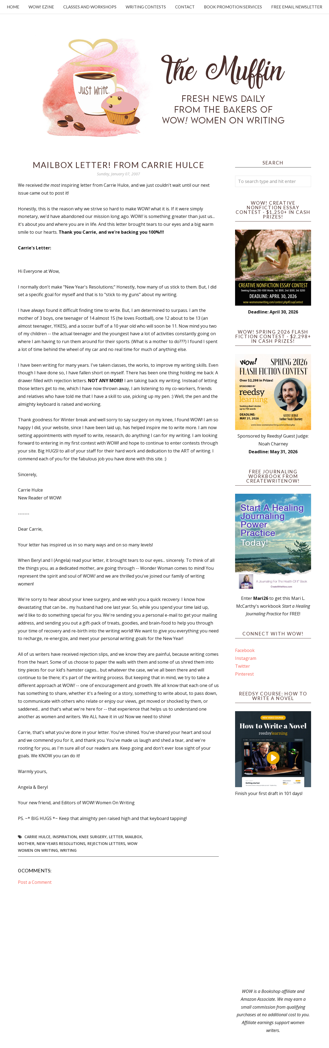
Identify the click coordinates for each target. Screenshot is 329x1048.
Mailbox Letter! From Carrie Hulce (118, 165)
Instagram (245, 658)
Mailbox (133, 836)
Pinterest (244, 674)
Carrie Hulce (37, 836)
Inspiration (65, 836)
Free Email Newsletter (296, 6)
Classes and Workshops (89, 6)
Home (13, 6)
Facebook (245, 650)
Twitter (242, 666)
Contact (185, 6)
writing (68, 850)
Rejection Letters (106, 843)
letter (116, 836)
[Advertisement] (273, 892)
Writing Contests (146, 6)
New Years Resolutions (61, 843)
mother (26, 843)
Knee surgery (93, 836)
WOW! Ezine (41, 6)
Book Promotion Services (233, 6)
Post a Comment (35, 882)
